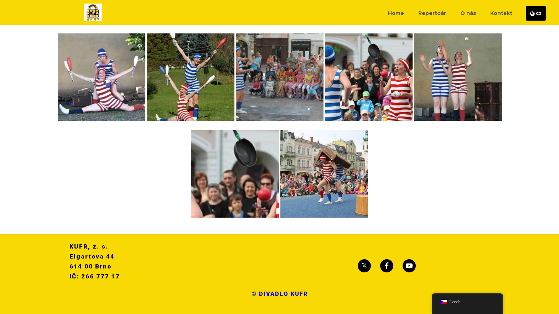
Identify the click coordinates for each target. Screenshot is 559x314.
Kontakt (501, 13)
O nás (468, 13)
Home (396, 13)
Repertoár (432, 13)
